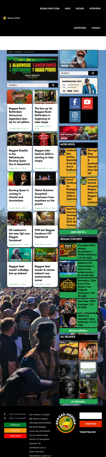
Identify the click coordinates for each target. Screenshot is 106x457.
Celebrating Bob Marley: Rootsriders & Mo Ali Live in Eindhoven (72, 158)
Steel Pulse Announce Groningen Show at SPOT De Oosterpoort (72, 210)
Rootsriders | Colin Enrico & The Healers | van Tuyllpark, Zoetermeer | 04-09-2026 (87, 280)
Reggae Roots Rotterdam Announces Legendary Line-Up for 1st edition (18, 114)
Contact (96, 28)
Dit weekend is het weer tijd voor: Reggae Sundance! (18, 224)
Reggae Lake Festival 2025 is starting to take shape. (43, 153)
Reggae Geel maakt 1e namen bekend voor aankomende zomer (45, 258)
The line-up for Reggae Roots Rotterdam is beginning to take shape (44, 114)
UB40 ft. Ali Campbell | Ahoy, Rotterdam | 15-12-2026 (87, 312)
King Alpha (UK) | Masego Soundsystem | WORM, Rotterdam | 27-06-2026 (87, 243)
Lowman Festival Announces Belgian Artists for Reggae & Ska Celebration (93, 186)
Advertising (80, 28)
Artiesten (18, 52)
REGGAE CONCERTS (71, 231)
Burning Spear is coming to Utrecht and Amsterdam (18, 186)
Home (10, 52)
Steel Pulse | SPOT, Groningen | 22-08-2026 (87, 296)
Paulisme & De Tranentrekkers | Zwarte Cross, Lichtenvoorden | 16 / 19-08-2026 (86, 261)
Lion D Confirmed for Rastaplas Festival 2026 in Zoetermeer (72, 185)
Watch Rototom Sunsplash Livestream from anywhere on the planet (43, 189)
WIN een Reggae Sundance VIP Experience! (43, 224)
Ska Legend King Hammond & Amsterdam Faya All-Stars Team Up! (93, 160)
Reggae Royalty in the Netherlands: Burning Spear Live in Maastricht (18, 153)
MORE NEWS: (67, 144)
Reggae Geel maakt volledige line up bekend (19, 256)
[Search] (53, 85)
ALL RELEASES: (67, 328)
